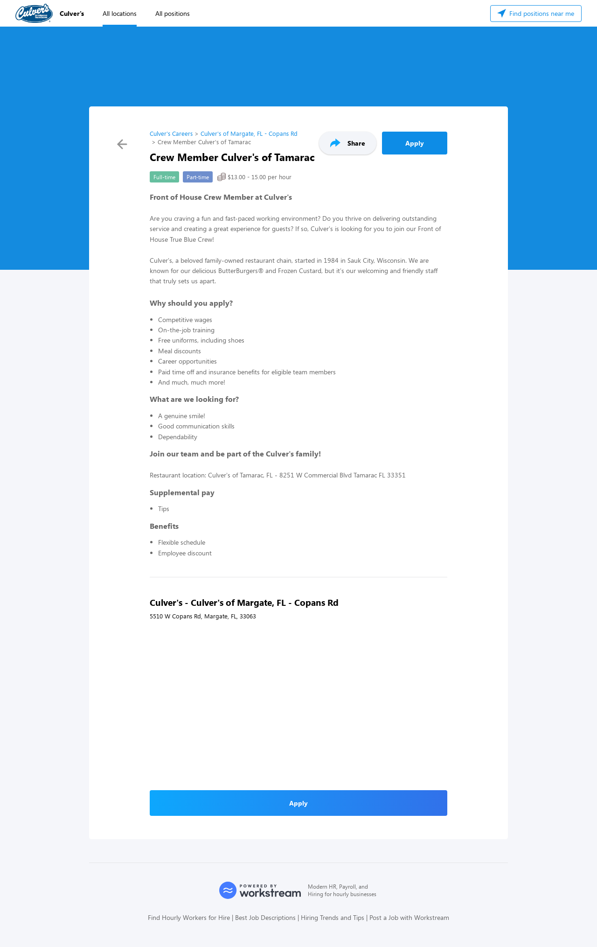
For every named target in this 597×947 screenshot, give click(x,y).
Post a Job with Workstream (409, 917)
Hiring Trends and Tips (332, 917)
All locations (120, 13)
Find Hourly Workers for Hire (189, 917)
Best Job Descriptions (265, 917)
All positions (172, 13)
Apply (414, 143)
